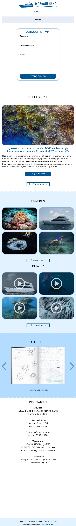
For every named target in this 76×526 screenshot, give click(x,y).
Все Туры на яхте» (38, 184)
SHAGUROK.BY (47, 525)
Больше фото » (38, 260)
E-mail (22, 55)
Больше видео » (38, 325)
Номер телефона (27, 45)
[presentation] (38, 68)
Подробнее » (38, 173)
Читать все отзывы (38, 390)
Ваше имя (24, 36)
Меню (38, 20)
